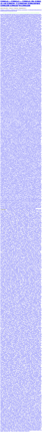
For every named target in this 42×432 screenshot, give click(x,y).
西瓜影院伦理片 (23, 63)
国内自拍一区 (30, 136)
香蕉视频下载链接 (22, 22)
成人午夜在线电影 (27, 229)
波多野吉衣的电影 (23, 241)
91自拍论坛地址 (20, 25)
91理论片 (6, 357)
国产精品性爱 (37, 393)
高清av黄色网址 (26, 137)
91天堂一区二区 (4, 129)
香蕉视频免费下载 (38, 245)
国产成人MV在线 (36, 171)
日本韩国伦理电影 (35, 16)
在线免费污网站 (3, 305)
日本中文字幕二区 (3, 45)
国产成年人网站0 (31, 285)
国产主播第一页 (11, 74)
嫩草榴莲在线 (33, 218)
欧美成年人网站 (27, 15)
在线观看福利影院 (30, 176)
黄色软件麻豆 (19, 88)
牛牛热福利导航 (10, 373)
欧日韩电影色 (13, 98)
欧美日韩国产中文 (28, 353)
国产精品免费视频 (5, 186)
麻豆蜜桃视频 (31, 378)
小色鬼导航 (2, 327)
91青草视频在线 (10, 401)
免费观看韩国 (19, 135)
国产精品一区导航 (14, 42)
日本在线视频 (35, 312)
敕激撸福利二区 (10, 75)
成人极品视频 (9, 218)
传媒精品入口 (23, 27)
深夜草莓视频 (8, 374)
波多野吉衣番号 (14, 96)
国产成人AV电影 (11, 338)
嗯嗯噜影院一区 (5, 336)
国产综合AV (32, 243)
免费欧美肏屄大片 (28, 295)
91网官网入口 (21, 365)
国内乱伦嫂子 (13, 40)
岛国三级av (36, 297)
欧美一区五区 (29, 239)
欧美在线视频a (27, 173)
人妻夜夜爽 (8, 353)
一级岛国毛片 (17, 87)
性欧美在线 (16, 283)
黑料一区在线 (27, 53)
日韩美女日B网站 (38, 137)
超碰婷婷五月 (2, 58)
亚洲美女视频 (31, 24)
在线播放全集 (34, 151)
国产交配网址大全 (8, 131)
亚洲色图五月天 (7, 58)
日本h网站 (22, 210)
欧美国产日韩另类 (20, 364)
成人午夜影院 (23, 360)
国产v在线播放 (6, 151)
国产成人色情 (7, 331)
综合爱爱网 (26, 220)
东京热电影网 (9, 161)
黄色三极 (13, 380)
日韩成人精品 (37, 95)
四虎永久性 (7, 383)
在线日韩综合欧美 (25, 183)
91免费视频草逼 (36, 82)
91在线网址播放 (25, 223)
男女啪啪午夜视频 (28, 394)
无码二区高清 (4, 301)
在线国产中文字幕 (30, 315)
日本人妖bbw (32, 296)
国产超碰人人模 (12, 29)
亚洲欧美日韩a (16, 311)
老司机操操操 (8, 27)
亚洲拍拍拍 (21, 385)
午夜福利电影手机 (28, 368)
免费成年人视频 (4, 316)
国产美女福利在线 (19, 65)
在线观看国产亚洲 (27, 224)
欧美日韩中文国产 (9, 386)
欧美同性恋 (23, 357)
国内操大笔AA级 (17, 30)
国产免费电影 (10, 17)
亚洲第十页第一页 (30, 18)
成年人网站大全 (16, 324)
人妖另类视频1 (8, 403)
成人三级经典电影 (32, 149)
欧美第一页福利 (15, 159)
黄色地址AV (5, 225)
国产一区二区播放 (34, 177)
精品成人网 (18, 374)
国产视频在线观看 (14, 132)
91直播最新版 (14, 376)
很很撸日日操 (24, 80)
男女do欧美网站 (9, 382)
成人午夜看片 (26, 97)
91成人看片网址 (22, 395)
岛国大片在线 (30, 235)
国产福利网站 (14, 188)
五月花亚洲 (17, 300)
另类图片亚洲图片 (25, 291)
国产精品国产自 (18, 171)
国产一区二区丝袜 (9, 64)
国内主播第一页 (31, 166)
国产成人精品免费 (9, 329)
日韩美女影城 (9, 152)
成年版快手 (20, 232)
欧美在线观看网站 (3, 40)
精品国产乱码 (16, 385)
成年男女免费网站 (17, 158)
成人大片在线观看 (16, 185)
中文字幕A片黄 (24, 242)
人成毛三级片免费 (11, 22)
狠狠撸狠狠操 (39, 168)
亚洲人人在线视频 (9, 148)
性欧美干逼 (24, 362)
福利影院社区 (10, 225)
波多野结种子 (15, 97)
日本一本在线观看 (6, 71)
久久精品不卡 (9, 46)
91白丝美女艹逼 (38, 129)
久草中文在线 (28, 87)
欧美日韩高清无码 (33, 19)
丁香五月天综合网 (14, 405)
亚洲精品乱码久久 (17, 360)
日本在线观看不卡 (3, 88)
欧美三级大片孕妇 (11, 351)
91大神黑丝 (30, 307)
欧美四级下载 (10, 185)
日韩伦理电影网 (19, 320)
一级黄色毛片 (10, 186)
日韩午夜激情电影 (14, 181)
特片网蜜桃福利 (4, 46)
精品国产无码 (24, 252)
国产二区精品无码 (11, 137)
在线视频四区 (26, 37)
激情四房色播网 (4, 47)
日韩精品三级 (14, 291)
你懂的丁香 (20, 250)
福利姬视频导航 (26, 25)
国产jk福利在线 (31, 86)
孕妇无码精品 (6, 141)
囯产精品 (21, 332)
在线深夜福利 (22, 163)
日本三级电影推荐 (17, 394)
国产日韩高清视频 (24, 73)
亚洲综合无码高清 (27, 143)
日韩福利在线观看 (14, 364)
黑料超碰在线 (29, 88)
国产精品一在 (25, 161)
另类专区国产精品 (14, 182)
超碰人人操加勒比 (36, 38)
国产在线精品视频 (20, 131)
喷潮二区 (34, 385)
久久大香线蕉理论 (36, 42)
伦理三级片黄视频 (14, 62)
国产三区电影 (12, 248)
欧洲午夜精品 (28, 249)
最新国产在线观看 (38, 386)
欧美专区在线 (21, 43)
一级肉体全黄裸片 (25, 383)
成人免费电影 (34, 400)
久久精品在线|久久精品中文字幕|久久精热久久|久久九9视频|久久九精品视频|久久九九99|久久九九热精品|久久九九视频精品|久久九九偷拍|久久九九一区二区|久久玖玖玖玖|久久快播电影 (21, 196)
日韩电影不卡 (31, 395)
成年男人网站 (17, 366)
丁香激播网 (30, 329)
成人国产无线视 (13, 156)
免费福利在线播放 (23, 30)
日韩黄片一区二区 (11, 142)
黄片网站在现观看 (36, 340)
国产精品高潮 (18, 315)
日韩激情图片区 (15, 155)
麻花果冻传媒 (16, 15)
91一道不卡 (8, 371)
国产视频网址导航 (19, 215)
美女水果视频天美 (29, 327)
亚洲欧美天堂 (21, 341)
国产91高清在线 (3, 324)
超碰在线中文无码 (13, 309)
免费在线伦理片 (38, 382)
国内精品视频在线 (17, 289)
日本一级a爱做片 (6, 300)
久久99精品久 (7, 366)
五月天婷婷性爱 (18, 35)
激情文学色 (10, 251)
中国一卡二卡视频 (21, 231)
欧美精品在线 (3, 79)
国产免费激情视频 (12, 325)
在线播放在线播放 (12, 303)
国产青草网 (27, 397)
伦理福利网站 (11, 66)
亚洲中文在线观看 (6, 229)
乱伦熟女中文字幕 (32, 44)
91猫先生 (32, 289)
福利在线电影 (36, 28)
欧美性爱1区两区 (36, 130)
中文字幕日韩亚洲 (8, 341)
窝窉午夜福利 (3, 93)
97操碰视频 (26, 323)
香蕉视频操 (4, 247)
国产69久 (20, 340)
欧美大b (3, 332)
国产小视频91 (26, 319)
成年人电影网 (28, 29)
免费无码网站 (5, 323)
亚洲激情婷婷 (13, 315)
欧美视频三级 (30, 288)
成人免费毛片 (22, 142)
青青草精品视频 (10, 61)
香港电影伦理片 (37, 20)
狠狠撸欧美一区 (27, 217)
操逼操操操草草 (4, 168)
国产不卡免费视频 (14, 180)
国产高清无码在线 (28, 83)
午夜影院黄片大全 (5, 298)
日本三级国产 (26, 287)
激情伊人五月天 (34, 45)
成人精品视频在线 (11, 128)
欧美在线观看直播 (10, 138)
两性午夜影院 (6, 348)
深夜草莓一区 (33, 222)
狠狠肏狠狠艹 (18, 282)
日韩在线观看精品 (14, 342)
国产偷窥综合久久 (38, 34)
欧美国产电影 (6, 404)
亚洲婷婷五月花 (7, 364)
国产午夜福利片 (31, 150)
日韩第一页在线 (31, 61)
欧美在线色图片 (15, 232)
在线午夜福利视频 (26, 44)
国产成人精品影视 (21, 240)
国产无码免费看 (7, 184)
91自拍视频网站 (11, 59)
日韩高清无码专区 (20, 344)
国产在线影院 (9, 38)
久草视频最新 (27, 284)
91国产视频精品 (3, 23)
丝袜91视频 (32, 321)
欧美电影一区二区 (23, 391)
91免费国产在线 (15, 166)
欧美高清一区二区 (15, 164)
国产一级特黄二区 (24, 214)
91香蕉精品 (13, 374)
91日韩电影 (29, 403)
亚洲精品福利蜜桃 (3, 97)
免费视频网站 (8, 342)
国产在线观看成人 (27, 164)
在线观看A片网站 (12, 388)
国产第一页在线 (28, 78)
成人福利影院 (23, 184)
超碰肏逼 (14, 296)
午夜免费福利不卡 (23, 299)
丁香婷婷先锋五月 (29, 21)
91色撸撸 (11, 358)
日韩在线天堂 (38, 53)
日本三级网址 (23, 40)
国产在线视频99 (37, 79)
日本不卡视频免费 (27, 341)
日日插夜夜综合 (9, 346)
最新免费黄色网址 (5, 173)
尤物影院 (4, 232)
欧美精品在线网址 (21, 20)
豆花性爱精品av (19, 346)
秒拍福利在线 (35, 134)
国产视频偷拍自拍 (20, 237)
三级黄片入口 (13, 32)
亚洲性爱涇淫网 (17, 213)
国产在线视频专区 (31, 140)
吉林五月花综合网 (10, 326)
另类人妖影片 (12, 172)
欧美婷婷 (7, 308)
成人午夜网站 (7, 52)
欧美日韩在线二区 (38, 223)
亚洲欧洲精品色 (27, 94)
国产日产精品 (12, 57)
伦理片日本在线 (21, 79)
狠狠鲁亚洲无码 (12, 52)
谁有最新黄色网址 (26, 296)
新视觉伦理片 (24, 45)
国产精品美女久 (26, 51)
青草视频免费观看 (25, 314)
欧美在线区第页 (5, 145)
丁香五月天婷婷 (33, 46)
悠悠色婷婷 (31, 290)
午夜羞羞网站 (9, 322)
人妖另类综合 (13, 287)
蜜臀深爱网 (23, 249)
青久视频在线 (24, 29)
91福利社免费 (26, 306)
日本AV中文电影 (17, 299)
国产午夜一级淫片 (6, 230)
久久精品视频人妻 (15, 161)
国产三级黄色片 (11, 83)
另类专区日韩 (30, 340)
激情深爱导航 (24, 23)
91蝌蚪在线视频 (20, 62)
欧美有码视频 (22, 98)
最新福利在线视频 (7, 18)
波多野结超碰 (30, 32)
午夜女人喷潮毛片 (38, 323)
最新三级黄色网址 (11, 210)
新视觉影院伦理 (28, 27)
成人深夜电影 (38, 365)
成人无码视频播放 (36, 232)
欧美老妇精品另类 (35, 360)
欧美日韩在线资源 (30, 153)
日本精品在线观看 (12, 355)
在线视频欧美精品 (27, 344)
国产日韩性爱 (31, 56)
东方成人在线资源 (21, 335)
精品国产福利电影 (34, 50)
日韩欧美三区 (39, 333)
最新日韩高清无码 (6, 74)
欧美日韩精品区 (20, 161)
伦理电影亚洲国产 (12, 356)
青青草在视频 (37, 225)
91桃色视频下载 (16, 53)
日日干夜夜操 (20, 226)
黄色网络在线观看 (4, 146)
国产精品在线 (13, 211)
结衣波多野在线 (7, 21)
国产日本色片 (17, 328)
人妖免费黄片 (28, 388)
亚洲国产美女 (10, 141)
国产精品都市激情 (23, 58)
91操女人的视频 (18, 372)
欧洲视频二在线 (32, 90)
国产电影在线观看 (28, 22)
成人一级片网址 (28, 40)
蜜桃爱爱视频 (3, 310)
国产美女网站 (35, 228)
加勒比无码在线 (15, 25)
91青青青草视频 (16, 146)
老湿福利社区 (36, 315)
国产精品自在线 (28, 172)
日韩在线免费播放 (30, 73)
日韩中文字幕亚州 (15, 93)
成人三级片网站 (38, 347)
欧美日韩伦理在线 (7, 98)
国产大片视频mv (5, 59)
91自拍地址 (34, 286)
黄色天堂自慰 (9, 181)
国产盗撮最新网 (24, 325)
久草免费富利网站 (36, 355)
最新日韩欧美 (11, 349)
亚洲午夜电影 (32, 351)
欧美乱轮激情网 (30, 49)
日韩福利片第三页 (6, 33)
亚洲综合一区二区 (36, 153)
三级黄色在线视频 (6, 361)
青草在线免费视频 (8, 317)
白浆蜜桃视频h (2, 20)
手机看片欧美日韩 (11, 26)
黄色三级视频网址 (7, 39)
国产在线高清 (22, 187)
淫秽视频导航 (35, 376)
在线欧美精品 (26, 36)
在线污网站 (9, 397)
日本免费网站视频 (26, 131)
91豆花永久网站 (25, 297)
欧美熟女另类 (25, 211)
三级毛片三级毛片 (10, 241)
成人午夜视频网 (25, 148)
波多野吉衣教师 (18, 32)
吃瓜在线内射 (14, 140)
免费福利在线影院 (33, 26)
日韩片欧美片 (6, 212)
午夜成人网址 (21, 51)
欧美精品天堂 (32, 143)
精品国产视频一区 (11, 357)
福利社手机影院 (31, 220)
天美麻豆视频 (5, 340)
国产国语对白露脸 (10, 296)
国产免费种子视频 (24, 92)
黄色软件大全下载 (8, 91)
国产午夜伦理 (28, 50)
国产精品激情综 (13, 170)
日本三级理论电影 (24, 170)
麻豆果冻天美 (12, 366)
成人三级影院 (38, 180)
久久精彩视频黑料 (31, 161)
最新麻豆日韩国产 (28, 318)
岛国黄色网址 (21, 26)
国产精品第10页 (36, 36)
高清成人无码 (10, 323)
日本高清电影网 (18, 243)
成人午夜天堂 (38, 363)
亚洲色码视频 (38, 63)
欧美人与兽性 (28, 184)
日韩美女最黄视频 (15, 387)
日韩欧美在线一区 (20, 147)
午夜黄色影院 (5, 250)
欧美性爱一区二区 (19, 188)
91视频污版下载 (33, 33)
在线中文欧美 (21, 137)
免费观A (26, 307)
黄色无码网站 (33, 365)
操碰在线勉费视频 (32, 41)
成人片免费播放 (3, 244)
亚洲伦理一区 (5, 337)
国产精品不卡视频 (3, 14)
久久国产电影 (5, 133)
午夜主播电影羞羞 (32, 51)
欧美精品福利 (6, 167)
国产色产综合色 (22, 33)
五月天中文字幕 (37, 226)
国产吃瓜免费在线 (25, 150)
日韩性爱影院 (7, 213)
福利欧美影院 (12, 130)
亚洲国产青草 (15, 209)
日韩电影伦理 (37, 41)
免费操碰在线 (14, 46)
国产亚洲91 (34, 309)
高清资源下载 (6, 185)
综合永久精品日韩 (16, 141)
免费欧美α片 (10, 140)
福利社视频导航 (26, 221)
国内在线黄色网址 (19, 303)
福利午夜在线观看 (7, 285)
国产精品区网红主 (4, 22)
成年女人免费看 (24, 52)
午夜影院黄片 (31, 317)
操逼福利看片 (29, 52)
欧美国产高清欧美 (26, 283)
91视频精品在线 (29, 92)
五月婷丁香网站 (36, 165)
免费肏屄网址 (16, 43)
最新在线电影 (17, 33)
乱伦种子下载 (24, 348)
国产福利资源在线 (7, 16)
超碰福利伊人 (35, 25)
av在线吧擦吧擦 (7, 54)
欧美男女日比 (36, 150)
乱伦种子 (10, 304)
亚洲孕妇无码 (32, 31)
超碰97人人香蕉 (19, 42)
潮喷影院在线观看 (20, 55)
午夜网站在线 (31, 25)
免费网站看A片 (32, 79)
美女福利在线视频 (22, 15)
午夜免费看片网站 (26, 399)
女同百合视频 (21, 212)
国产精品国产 (2, 358)
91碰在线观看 (24, 320)
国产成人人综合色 (21, 143)
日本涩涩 (25, 311)
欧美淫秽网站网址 (22, 133)
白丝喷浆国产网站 (28, 151)
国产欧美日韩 (30, 169)
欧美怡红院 (15, 323)
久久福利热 (12, 213)
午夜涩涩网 (16, 295)
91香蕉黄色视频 (33, 17)
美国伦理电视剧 (7, 221)
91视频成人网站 (7, 82)
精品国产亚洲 (37, 184)
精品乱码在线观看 (23, 50)
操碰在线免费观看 (35, 375)
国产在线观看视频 (13, 292)
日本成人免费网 (18, 380)
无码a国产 (26, 386)
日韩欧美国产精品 (9, 378)
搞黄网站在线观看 (33, 180)
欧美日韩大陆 (17, 31)
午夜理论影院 (21, 225)
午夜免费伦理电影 (21, 59)
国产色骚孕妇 (17, 288)
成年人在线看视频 (11, 314)
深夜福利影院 (11, 179)
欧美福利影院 (7, 236)
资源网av (6, 246)
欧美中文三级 (25, 188)
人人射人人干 (16, 370)
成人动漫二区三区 (16, 75)
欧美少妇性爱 (36, 178)
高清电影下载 (25, 84)
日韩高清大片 (13, 39)
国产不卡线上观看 (24, 128)
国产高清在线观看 (4, 75)
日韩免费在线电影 (29, 35)
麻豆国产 (4, 318)
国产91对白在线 (34, 66)
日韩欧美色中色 (6, 157)
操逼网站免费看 (6, 365)
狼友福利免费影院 (32, 34)
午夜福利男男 (34, 23)
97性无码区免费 (4, 393)
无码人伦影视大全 (37, 214)
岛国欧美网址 (38, 40)
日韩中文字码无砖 (16, 76)
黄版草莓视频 (29, 241)
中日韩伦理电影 (3, 169)
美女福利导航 (15, 359)
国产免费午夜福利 (21, 317)
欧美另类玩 (30, 380)
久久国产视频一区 (30, 165)
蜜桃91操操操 (23, 282)
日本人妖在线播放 (28, 302)
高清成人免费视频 (7, 65)
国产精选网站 (26, 149)
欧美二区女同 (20, 166)
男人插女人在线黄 (6, 190)
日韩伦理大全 (8, 182)
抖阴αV (18, 391)
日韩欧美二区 (11, 157)
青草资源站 (4, 291)
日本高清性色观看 (4, 51)
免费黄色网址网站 (27, 354)
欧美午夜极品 (17, 95)
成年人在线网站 (11, 70)
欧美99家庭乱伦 (19, 72)
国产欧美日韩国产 (5, 355)
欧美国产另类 (25, 342)
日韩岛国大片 (35, 380)
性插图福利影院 (19, 223)
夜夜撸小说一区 (9, 28)
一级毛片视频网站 (19, 175)
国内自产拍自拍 (17, 352)
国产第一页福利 (38, 304)
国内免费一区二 (37, 163)
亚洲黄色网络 (34, 313)
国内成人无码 (5, 81)
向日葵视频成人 (13, 320)
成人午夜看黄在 (11, 177)
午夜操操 (23, 400)
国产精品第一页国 (8, 150)
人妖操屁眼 (31, 236)
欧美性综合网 (19, 174)
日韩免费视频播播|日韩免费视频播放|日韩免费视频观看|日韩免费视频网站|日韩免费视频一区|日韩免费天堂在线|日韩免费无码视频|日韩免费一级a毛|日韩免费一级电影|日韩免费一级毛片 (20, 200)
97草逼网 (22, 287)
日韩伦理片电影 (27, 133)
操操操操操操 (23, 144)
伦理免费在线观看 (8, 344)
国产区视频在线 (14, 131)
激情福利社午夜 (26, 26)
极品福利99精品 (27, 95)
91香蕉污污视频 (26, 178)
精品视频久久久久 (14, 297)
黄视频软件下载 (32, 381)
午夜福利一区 (22, 94)
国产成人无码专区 (31, 401)
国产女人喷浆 (26, 390)
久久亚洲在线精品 (30, 82)
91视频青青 (10, 321)
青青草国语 (9, 223)
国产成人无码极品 (35, 252)
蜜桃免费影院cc (22, 57)
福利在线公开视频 (15, 24)
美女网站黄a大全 (9, 147)
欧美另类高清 (27, 289)
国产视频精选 (18, 356)
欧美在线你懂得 (27, 404)
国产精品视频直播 (5, 307)
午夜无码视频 (17, 398)
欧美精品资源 (23, 160)
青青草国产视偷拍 (7, 87)
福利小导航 (22, 366)
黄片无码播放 (38, 366)
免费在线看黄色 (4, 67)
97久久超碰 (7, 362)
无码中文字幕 (38, 221)
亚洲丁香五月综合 (32, 334)
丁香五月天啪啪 (38, 19)
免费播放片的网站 (24, 246)
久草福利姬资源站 (30, 308)
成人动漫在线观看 (12, 308)
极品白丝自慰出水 (16, 61)
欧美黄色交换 (16, 316)
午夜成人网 (23, 293)
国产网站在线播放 (22, 67)
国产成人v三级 (21, 95)
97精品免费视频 (21, 56)
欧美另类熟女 (23, 35)
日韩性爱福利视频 (27, 167)
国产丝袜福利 (18, 242)
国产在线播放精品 (27, 146)
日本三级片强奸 (23, 396)
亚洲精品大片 (29, 242)
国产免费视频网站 (14, 55)
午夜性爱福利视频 (13, 85)
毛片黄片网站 (20, 152)
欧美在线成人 (28, 282)
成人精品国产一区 (7, 334)
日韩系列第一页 (34, 67)
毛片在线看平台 (15, 36)
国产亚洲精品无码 (5, 30)
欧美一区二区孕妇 (33, 142)
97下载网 (24, 218)
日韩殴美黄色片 (32, 377)
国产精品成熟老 (36, 132)
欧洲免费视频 (10, 37)
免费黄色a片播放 (15, 231)
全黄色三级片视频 (26, 377)
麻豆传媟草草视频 (13, 165)
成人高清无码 (28, 66)
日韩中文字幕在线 (37, 294)
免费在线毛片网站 (35, 52)
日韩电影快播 (13, 403)
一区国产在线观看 (20, 392)
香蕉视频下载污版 (16, 318)
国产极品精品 (5, 158)
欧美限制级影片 (14, 237)
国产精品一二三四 (35, 30)
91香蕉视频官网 (23, 361)
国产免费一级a (16, 368)
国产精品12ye (6, 313)
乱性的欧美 (33, 357)
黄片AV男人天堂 (21, 359)
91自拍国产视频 (26, 334)
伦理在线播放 (4, 368)
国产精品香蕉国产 (35, 162)
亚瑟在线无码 (21, 179)
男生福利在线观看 (5, 26)
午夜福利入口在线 (38, 334)
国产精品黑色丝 (5, 177)
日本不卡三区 (34, 318)
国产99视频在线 (37, 59)
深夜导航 (27, 395)
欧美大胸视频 (34, 152)
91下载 (6, 347)
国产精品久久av (32, 163)
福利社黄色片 (6, 154)
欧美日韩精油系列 (34, 392)
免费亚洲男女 (24, 312)
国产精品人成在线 (34, 229)
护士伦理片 (18, 217)
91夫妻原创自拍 (7, 55)
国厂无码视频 (9, 390)
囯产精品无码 (17, 39)
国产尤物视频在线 (37, 237)
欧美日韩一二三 (3, 24)
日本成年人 (6, 214)
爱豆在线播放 (33, 402)
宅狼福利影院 (37, 90)
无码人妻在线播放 (18, 134)
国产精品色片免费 (33, 251)
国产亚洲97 (18, 386)
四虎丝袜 (33, 349)
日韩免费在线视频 (7, 29)
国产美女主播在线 (36, 64)
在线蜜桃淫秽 (18, 292)
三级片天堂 (18, 305)
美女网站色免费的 (8, 242)
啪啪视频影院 (30, 215)
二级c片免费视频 (13, 144)
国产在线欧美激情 (9, 24)
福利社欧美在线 (22, 177)
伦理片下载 (34, 246)
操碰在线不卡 (30, 139)
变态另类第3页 (26, 56)
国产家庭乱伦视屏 (18, 312)
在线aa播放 (3, 224)
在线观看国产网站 (17, 151)
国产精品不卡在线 (28, 402)
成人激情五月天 (5, 89)
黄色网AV (31, 298)
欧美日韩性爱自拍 (25, 309)
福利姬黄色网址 (39, 286)
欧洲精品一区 (2, 187)
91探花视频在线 (16, 167)
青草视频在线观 (14, 234)
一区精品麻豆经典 (9, 399)
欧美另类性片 (37, 48)
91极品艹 (21, 374)
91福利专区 (25, 247)
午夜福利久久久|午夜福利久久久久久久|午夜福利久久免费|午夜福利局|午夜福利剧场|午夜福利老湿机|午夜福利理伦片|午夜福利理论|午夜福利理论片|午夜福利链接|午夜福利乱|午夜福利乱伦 (20, 205)
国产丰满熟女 (2, 143)
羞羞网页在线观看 (22, 168)
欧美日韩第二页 (6, 56)
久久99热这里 (11, 300)
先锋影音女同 (25, 182)
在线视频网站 (21, 17)
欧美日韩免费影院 (20, 343)
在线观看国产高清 (30, 371)
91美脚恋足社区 (15, 367)
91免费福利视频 (25, 54)
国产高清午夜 (19, 183)
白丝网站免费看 (26, 75)
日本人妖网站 (9, 47)
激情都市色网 (10, 19)
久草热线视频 (12, 328)
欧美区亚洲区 (18, 400)
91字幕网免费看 (11, 43)
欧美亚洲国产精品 (21, 145)
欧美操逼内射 (15, 358)
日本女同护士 (33, 40)
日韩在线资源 (30, 219)
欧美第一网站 (16, 51)
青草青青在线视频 (34, 70)
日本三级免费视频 (3, 241)
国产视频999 (29, 222)
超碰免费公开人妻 (37, 166)
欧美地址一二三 (9, 168)
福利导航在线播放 (9, 359)
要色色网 (7, 310)
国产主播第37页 (34, 172)
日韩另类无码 (7, 165)
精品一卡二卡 (22, 173)
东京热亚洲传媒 (12, 362)
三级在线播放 (38, 305)
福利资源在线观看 (36, 299)
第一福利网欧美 (17, 68)
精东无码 (25, 227)
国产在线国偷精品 (19, 49)
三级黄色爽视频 (12, 395)
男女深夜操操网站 (19, 136)
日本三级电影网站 (28, 400)
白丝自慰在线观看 (32, 306)
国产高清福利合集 (13, 252)
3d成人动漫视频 (5, 86)
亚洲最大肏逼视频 (22, 382)
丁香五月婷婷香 (38, 158)
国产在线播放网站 (26, 86)
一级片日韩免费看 (35, 293)
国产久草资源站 (16, 81)
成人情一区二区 (28, 324)
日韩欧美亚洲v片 (23, 213)
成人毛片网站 (12, 284)
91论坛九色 (2, 366)
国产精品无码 (20, 93)
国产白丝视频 (13, 69)
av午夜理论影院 (31, 297)
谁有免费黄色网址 (28, 60)
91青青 (21, 244)
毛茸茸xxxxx (34, 391)
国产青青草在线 (7, 332)
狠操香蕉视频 (14, 389)
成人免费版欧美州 (32, 287)
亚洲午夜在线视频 (20, 178)
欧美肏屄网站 (32, 81)
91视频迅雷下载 (18, 71)
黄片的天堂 (11, 381)
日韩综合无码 (23, 21)
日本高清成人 (12, 184)
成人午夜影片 (2, 383)
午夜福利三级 (14, 344)
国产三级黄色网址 (7, 162)
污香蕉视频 (2, 282)
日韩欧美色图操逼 (9, 25)
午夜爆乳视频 (10, 86)
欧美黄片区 (27, 337)
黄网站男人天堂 (32, 304)
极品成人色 (25, 346)
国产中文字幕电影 (29, 91)
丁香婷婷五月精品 (21, 295)
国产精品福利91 (18, 246)
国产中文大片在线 (37, 24)
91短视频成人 (21, 316)
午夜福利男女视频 (5, 345)
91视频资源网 (25, 401)
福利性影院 (28, 251)
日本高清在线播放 (7, 175)
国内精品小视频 (20, 228)
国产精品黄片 (14, 47)
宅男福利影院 (6, 53)
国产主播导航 (20, 45)
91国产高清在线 (10, 391)
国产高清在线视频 (5, 95)
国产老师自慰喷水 (7, 172)
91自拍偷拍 (34, 307)
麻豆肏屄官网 (12, 82)
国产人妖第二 (28, 213)
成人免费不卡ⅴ (13, 235)
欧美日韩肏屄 (3, 170)
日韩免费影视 (23, 345)
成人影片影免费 (5, 321)
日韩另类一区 (31, 319)
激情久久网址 (7, 78)
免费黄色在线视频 (22, 367)
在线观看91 (6, 354)
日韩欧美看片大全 (18, 362)
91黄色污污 (30, 385)
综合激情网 (26, 228)
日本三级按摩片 (38, 390)
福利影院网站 (9, 335)
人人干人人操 (30, 227)
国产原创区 (26, 317)
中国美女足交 (22, 60)
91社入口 (9, 211)
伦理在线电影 (29, 74)
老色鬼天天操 (12, 78)
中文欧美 (13, 327)
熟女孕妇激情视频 (11, 293)
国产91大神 (6, 299)
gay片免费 (37, 282)
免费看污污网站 (30, 355)
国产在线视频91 (36, 72)
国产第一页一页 (28, 177)
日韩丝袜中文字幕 (16, 129)
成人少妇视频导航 (3, 38)
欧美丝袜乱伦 (14, 178)
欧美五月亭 (37, 296)
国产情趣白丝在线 (22, 28)
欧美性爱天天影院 (34, 394)
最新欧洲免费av (24, 165)
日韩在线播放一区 (20, 54)
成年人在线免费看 (11, 89)
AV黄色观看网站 (18, 144)
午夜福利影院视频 (9, 20)
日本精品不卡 (32, 87)
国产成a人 (34, 227)
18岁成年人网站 (31, 372)
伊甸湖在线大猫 (19, 80)
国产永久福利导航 (16, 225)
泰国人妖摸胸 (17, 137)
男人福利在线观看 (30, 299)
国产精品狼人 (8, 156)
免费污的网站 (31, 248)
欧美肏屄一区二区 (12, 384)
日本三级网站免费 (15, 341)
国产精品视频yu (33, 387)
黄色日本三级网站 (8, 224)
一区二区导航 (14, 343)
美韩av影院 (6, 338)
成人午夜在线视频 (27, 359)
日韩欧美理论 (19, 222)
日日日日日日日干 (25, 303)
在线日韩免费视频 (29, 361)
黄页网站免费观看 (7, 42)
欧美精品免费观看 (9, 367)
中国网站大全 (14, 139)
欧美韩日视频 (33, 22)
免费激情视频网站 (11, 394)
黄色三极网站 (31, 42)
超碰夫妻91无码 (24, 18)
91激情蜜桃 (12, 229)
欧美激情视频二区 (29, 310)
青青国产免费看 (5, 314)
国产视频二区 (30, 181)
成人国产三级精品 (25, 42)
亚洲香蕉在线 (35, 175)
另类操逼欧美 (26, 24)
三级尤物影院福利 (38, 147)
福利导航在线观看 (4, 155)
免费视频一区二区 (14, 143)
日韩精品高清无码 (28, 168)
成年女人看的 (30, 183)
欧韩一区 (16, 313)
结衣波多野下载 (14, 392)
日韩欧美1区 (2, 246)
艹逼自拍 (23, 284)
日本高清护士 (25, 159)
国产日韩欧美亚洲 (29, 160)
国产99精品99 (38, 399)
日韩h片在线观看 (26, 43)
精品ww (17, 384)
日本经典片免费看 (27, 31)
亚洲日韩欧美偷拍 (19, 399)
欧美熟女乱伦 (16, 67)
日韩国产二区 (21, 141)
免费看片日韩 (14, 174)
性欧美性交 (31, 343)
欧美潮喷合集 (17, 98)
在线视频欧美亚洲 (24, 171)
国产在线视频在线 (34, 144)
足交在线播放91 (18, 27)
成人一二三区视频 (14, 221)
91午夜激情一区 (12, 16)
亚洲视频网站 (27, 138)
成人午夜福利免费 (11, 146)
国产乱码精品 (8, 132)
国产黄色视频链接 (23, 373)
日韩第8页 (9, 392)
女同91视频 (8, 252)
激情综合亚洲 (18, 310)
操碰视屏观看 (3, 180)
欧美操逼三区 (30, 228)
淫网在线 (22, 394)
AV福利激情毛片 (26, 226)
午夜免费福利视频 (5, 388)
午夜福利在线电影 (18, 18)
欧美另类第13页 (36, 215)
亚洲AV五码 (25, 403)
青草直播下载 (13, 34)
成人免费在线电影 (19, 403)
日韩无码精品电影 (21, 378)
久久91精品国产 (33, 186)
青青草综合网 (35, 139)
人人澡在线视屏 (18, 355)
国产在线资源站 (17, 142)
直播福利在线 (24, 135)
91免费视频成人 (34, 187)
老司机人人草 (13, 285)
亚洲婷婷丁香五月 (15, 290)
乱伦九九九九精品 (35, 338)
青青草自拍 (12, 379)
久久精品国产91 (21, 313)
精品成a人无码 (7, 320)
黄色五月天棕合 (15, 321)
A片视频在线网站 (11, 68)
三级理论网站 (18, 46)
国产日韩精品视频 (23, 308)
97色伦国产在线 (23, 189)
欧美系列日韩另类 (3, 397)
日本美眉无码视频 (3, 152)
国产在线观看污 (11, 63)
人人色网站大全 (25, 234)
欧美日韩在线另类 (27, 240)
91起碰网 (7, 305)
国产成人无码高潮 (19, 14)
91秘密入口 (24, 286)
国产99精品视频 (37, 161)
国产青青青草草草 (3, 387)
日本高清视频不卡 (33, 146)
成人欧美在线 (3, 231)
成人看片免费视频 (7, 136)
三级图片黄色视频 (18, 214)
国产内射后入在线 (32, 363)
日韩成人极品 (28, 144)
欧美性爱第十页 (36, 56)
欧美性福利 (16, 339)
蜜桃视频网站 (24, 250)
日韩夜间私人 (13, 87)
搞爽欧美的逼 (27, 19)
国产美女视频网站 (38, 357)
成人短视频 (37, 291)
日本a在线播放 (5, 381)
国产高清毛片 (33, 250)
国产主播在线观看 (22, 337)
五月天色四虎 (31, 36)
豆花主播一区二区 (25, 96)
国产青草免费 (10, 153)
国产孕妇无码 (27, 28)
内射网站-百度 (4, 373)
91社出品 (24, 238)
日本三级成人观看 (32, 223)
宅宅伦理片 (32, 245)
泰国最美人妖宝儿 (36, 310)
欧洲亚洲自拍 (22, 89)
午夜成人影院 (5, 140)
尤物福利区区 (5, 135)
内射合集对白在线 (11, 67)
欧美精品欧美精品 (20, 169)
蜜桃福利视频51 (30, 93)
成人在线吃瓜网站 (18, 63)
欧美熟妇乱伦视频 (31, 342)
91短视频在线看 (4, 61)
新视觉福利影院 (25, 340)
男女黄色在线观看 (29, 360)
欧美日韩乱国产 (35, 148)
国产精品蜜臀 (34, 242)
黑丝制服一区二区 (28, 187)
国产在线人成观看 (32, 323)
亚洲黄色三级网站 (25, 233)
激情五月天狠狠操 (22, 78)
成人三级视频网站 (3, 76)
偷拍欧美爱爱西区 (23, 379)
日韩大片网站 (33, 358)
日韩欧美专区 (6, 303)
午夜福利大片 (31, 72)
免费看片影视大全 (35, 189)
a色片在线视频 (32, 138)
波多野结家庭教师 (16, 19)
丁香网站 (38, 213)
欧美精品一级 (11, 365)
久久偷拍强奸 (9, 48)
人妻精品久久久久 (13, 65)
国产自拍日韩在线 (12, 330)
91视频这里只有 (12, 49)
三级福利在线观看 (4, 153)
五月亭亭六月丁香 (20, 294)
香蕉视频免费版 (3, 156)
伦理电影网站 (37, 316)
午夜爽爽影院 (13, 58)
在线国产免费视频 (14, 44)
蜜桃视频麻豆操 (26, 79)
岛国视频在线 (21, 301)
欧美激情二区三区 (36, 183)
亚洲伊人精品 (19, 153)
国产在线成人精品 (10, 76)
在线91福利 (6, 370)
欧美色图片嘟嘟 (30, 156)
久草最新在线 (22, 353)
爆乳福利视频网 (25, 285)
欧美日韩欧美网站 (34, 157)
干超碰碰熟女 (14, 88)
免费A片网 (10, 307)
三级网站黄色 (13, 286)
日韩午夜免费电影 (15, 404)
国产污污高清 (21, 167)
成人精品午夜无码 (11, 398)
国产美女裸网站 (14, 150)
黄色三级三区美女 (32, 37)
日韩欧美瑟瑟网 (11, 299)
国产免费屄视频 (38, 186)
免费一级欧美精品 (19, 34)
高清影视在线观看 (32, 399)
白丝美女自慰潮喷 (18, 74)
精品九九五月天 (11, 53)
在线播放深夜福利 (4, 178)
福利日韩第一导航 (18, 160)
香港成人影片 (31, 38)
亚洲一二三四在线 (6, 149)
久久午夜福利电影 (29, 57)
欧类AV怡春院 (38, 379)
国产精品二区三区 (32, 76)
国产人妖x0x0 (22, 326)
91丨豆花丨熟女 (28, 367)
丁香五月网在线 (8, 80)
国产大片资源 (8, 134)
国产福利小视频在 (14, 317)
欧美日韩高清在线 (32, 54)
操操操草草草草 (3, 64)
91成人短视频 (3, 329)
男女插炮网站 (16, 59)
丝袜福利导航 (28, 186)
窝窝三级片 (4, 296)
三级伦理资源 (16, 56)
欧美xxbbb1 (25, 322)
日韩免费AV (27, 248)
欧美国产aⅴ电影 (5, 50)
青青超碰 (31, 284)
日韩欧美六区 (7, 309)
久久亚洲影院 (11, 167)
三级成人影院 (20, 148)
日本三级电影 (31, 62)
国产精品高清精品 (34, 295)
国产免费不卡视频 (33, 145)
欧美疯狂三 (29, 250)
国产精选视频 (34, 57)
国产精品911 (11, 283)
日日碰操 (37, 391)
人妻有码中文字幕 (33, 53)
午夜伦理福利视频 (15, 382)
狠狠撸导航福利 (27, 326)
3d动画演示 (21, 322)
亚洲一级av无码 (14, 223)
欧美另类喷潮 (39, 230)
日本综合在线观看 (30, 373)
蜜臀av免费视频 (27, 20)
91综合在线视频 (8, 231)
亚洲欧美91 (39, 227)
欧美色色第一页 (37, 342)
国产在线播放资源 (32, 96)
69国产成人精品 (17, 210)
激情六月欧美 (26, 48)
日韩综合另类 (9, 40)
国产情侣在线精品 (6, 15)
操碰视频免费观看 (13, 369)
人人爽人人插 (23, 46)
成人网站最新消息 (35, 239)
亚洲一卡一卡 (7, 311)
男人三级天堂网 (17, 379)
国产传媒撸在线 (11, 33)
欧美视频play (31, 376)
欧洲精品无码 (13, 134)
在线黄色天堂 (16, 365)
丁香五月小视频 (9, 247)
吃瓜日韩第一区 (38, 358)
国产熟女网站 (25, 339)
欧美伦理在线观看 (23, 157)
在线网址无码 (33, 366)
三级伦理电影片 (18, 230)
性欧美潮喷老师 (36, 314)
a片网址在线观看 (11, 288)
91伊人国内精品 (12, 230)
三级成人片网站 (35, 329)
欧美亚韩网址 (34, 63)
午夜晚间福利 (35, 179)
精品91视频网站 (14, 224)
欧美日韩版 (10, 301)
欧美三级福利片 (17, 57)
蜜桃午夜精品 (12, 375)
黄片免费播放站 (27, 393)
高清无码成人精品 (22, 290)
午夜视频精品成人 (14, 169)
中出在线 (9, 333)
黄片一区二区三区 (33, 221)
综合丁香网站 (38, 17)
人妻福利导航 (12, 73)
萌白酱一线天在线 (20, 139)
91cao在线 (2, 348)
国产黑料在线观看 (36, 343)
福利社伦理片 (8, 170)
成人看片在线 (12, 189)
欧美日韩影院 (25, 329)
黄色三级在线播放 (18, 29)
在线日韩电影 (12, 162)
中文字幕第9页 (38, 142)
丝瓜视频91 (22, 288)
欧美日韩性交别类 (14, 38)
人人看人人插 (6, 179)
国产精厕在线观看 (6, 94)
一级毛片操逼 (7, 187)
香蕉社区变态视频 (12, 71)
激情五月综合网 (24, 230)
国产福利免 (30, 309)
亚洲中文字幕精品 (26, 62)
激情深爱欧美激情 (34, 98)
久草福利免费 (21, 370)
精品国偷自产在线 (24, 130)
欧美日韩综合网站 (31, 386)
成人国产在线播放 (8, 215)
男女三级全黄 (21, 321)
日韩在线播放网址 (33, 333)
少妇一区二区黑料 (25, 41)
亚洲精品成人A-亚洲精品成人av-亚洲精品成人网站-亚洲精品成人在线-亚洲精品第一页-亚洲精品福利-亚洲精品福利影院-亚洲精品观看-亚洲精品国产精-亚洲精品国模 (20, 3)
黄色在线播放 (19, 405)
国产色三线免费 (11, 30)
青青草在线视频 (5, 219)
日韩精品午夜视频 (36, 301)
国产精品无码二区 (28, 98)
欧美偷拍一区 (25, 215)
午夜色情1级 (18, 239)
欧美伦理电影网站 (25, 49)
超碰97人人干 (29, 338)
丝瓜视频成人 (34, 181)
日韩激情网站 (2, 32)
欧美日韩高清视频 (18, 23)
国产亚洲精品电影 (15, 79)
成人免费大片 (15, 86)
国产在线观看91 (37, 285)
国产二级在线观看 (21, 397)
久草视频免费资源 (18, 128)
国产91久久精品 (38, 75)
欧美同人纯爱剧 (6, 372)
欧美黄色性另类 (8, 44)
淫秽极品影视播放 (3, 138)
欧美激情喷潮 (38, 133)
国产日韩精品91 (37, 143)
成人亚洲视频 (33, 78)
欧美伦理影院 (38, 33)
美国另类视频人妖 (24, 74)
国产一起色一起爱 (30, 84)
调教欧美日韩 (7, 130)
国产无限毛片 (39, 23)
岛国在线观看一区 (12, 176)
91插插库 (3, 376)
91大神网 (14, 399)
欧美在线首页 (20, 234)
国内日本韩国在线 (21, 333)
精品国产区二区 (33, 305)
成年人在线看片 (38, 138)
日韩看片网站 (21, 384)
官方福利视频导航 (16, 138)
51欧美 (18, 353)
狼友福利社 (15, 227)
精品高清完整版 (9, 159)
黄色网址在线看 (18, 165)
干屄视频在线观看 (11, 360)
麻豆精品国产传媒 (19, 334)
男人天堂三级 (31, 237)
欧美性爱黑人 (27, 68)
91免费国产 (2, 347)
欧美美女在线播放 (36, 238)
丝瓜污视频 (13, 236)
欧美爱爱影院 (21, 61)
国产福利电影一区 (27, 17)
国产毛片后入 (36, 395)
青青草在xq (37, 389)
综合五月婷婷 (36, 62)
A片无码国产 (18, 287)
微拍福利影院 (35, 80)
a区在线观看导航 (27, 358)
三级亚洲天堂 (37, 383)
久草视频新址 (9, 188)
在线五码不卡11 (30, 211)
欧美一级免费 (20, 236)
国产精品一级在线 (27, 141)
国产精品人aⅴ (7, 319)
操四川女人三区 (29, 85)
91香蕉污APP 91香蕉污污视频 (29, 294)
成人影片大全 (17, 78)
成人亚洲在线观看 (15, 133)
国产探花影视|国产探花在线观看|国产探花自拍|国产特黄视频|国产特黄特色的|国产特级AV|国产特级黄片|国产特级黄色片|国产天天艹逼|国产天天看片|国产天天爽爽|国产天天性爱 (20, 193)
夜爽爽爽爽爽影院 (14, 183)
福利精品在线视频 (19, 69)
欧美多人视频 (15, 337)
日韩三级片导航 (21, 220)
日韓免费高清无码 (31, 55)
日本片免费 (16, 228)
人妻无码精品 (13, 27)
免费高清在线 (20, 218)
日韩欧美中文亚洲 (9, 220)
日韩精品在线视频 (30, 171)
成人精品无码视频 (14, 152)
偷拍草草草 (11, 227)
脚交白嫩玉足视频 (37, 61)
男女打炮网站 (10, 174)
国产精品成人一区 (18, 184)
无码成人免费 (10, 178)
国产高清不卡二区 (30, 188)
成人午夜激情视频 (14, 238)
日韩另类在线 (36, 140)
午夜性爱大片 (22, 398)
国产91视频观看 (21, 37)
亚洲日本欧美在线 (19, 211)
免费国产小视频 (22, 185)
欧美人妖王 (36, 233)
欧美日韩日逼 (12, 282)
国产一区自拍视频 (32, 347)
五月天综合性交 (21, 358)
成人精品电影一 (36, 234)
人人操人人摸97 (15, 306)
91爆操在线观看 (6, 70)
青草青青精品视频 (14, 240)
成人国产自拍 (35, 176)
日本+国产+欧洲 (9, 380)
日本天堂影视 (2, 130)
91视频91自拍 (22, 318)
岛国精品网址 (9, 245)
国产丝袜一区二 (32, 212)
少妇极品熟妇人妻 (25, 219)
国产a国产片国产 (34, 154)
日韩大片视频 (17, 350)
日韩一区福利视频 (37, 398)
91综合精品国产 (26, 64)
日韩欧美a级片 (11, 313)
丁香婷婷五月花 (24, 47)
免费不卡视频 (22, 83)
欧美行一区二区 (20, 159)
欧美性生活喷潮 (12, 305)
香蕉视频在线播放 (24, 235)
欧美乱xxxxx (27, 382)
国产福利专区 (31, 14)
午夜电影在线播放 (33, 68)
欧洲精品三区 (28, 157)
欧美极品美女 (10, 84)
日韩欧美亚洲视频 (23, 66)
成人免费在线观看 (35, 69)
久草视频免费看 (4, 360)
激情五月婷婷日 (32, 147)
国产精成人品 (19, 371)
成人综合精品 (18, 170)
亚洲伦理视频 (22, 248)
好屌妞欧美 (12, 311)
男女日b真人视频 (8, 69)
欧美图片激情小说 (18, 172)
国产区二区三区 (15, 45)
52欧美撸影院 (27, 351)
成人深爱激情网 (10, 306)
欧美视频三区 (11, 90)
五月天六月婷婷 (9, 88)
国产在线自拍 (37, 51)
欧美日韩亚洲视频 (17, 50)
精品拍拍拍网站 (29, 23)
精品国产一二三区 (21, 227)
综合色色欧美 (5, 166)
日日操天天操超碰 (6, 284)
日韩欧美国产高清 (5, 288)
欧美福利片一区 (26, 145)
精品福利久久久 (36, 73)
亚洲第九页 (39, 328)
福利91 (30, 313)
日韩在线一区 (13, 23)
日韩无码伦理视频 (25, 65)
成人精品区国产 (26, 90)
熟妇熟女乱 (26, 301)
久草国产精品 (30, 179)
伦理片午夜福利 (31, 225)
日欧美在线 (27, 243)
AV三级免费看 (5, 234)
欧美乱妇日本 (14, 153)
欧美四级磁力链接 (25, 363)
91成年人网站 (28, 345)
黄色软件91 (39, 346)
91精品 (14, 386)
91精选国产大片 (7, 297)
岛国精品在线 (37, 77)
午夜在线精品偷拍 (5, 396)
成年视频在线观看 (32, 291)
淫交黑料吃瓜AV (11, 173)
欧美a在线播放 (28, 63)
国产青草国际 (35, 18)
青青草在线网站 (35, 303)
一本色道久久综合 (27, 321)
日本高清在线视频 (3, 159)
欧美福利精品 (34, 368)
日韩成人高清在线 (30, 356)
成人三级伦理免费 (15, 48)
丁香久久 (23, 292)
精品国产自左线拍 (14, 54)
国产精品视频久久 (14, 397)
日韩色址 (4, 346)
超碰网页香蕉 (31, 65)
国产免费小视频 (32, 316)
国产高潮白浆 (4, 188)
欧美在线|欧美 (34, 213)
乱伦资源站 (37, 319)
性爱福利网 (27, 304)
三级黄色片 (17, 351)
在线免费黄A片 (12, 243)
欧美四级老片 (36, 236)
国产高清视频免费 (37, 348)
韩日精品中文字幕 (25, 72)
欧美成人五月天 (7, 189)
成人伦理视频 (10, 133)
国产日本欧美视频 (36, 332)
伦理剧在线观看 (7, 282)
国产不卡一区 (32, 77)
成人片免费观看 (27, 331)
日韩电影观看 (31, 405)
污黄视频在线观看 (7, 72)
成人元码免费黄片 (22, 186)
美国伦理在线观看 (6, 243)
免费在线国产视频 (7, 31)
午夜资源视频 (20, 209)
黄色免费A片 (16, 212)
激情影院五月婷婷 (11, 316)
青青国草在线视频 (36, 71)
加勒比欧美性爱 (34, 29)
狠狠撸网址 (5, 352)
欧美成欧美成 (15, 145)
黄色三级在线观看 (35, 85)
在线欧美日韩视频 (35, 324)
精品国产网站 (39, 57)
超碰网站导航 (4, 48)
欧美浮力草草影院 (4, 335)
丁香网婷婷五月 (30, 214)
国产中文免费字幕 (36, 174)
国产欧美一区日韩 (17, 173)
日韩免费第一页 (27, 231)
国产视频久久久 (29, 396)
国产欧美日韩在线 (8, 96)
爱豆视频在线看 (16, 393)
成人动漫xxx (17, 395)
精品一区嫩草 (21, 149)
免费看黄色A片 (15, 77)
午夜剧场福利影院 (36, 330)
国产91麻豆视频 (33, 345)
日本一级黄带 (7, 233)
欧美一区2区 (7, 358)
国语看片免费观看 (25, 174)
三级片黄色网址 (7, 73)
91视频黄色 (26, 225)
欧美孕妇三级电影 (4, 77)
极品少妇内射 (7, 57)
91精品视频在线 (19, 150)
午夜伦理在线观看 (9, 79)
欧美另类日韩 (29, 45)
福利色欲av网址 (13, 334)
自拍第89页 (24, 222)
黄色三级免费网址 (21, 307)
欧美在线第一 (39, 68)
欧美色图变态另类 (38, 321)
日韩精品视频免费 (6, 90)
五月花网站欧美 (15, 148)
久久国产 (10, 226)
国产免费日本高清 (30, 350)
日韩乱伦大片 (25, 389)
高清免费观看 (10, 166)
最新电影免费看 (36, 188)
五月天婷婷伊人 (37, 164)
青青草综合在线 (22, 70)
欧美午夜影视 (38, 385)
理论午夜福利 (7, 222)
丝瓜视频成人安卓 (17, 338)
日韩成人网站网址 (35, 374)
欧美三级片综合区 (31, 389)
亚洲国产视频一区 (3, 401)
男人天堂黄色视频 (3, 139)
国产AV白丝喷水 (38, 244)
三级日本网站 (24, 69)
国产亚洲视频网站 (5, 142)
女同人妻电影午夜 (16, 186)
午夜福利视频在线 (18, 314)
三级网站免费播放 (33, 231)
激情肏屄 (22, 229)
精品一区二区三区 (11, 352)
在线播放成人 (24, 175)
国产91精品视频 (19, 84)
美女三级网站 (17, 162)
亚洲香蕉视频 (11, 163)
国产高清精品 (11, 94)
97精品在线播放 (22, 305)
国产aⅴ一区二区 (22, 39)
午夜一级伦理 (7, 292)
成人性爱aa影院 (17, 82)
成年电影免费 (9, 14)
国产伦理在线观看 (3, 322)
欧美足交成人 (19, 233)
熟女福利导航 (10, 219)
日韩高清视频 (35, 169)
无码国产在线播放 (28, 67)
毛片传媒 (10, 404)
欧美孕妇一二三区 (37, 211)
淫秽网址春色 (31, 234)
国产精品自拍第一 (18, 284)
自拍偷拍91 (36, 298)
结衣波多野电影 (17, 326)
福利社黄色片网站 (36, 32)
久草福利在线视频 (3, 181)
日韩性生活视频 (36, 369)
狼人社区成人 (32, 95)
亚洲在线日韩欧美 (25, 156)
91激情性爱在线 (37, 401)
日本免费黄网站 (30, 47)
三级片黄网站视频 (17, 157)
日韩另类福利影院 (17, 349)
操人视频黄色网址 (10, 228)
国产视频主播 (7, 248)
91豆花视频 (23, 298)
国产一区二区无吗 (5, 350)
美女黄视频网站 (6, 66)
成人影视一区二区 (20, 64)
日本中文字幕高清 (22, 129)
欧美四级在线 (2, 35)
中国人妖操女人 (15, 302)
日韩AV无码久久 (25, 136)
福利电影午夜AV (36, 159)
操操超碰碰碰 (21, 76)
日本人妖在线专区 (11, 368)
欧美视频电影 (31, 226)
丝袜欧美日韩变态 (32, 292)
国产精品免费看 (34, 21)
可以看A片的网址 (38, 31)
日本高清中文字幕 (16, 247)
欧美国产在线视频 (21, 97)
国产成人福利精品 (35, 361)
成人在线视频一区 (8, 32)
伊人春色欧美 (21, 306)
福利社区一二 (10, 135)
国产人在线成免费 (9, 164)
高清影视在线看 (9, 343)
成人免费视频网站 (5, 293)
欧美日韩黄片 (18, 91)
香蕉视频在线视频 (11, 354)
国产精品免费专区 (22, 324)
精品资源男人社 (16, 90)
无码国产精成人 (22, 351)
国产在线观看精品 (12, 171)
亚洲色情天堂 (26, 61)
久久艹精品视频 (28, 129)
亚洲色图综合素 (13, 400)
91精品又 (20, 219)
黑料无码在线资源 (24, 176)
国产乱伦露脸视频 (9, 244)
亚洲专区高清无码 (21, 302)
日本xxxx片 (31, 398)
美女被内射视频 (12, 372)
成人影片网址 (30, 148)
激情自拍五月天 (3, 148)
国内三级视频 (26, 237)
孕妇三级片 (14, 242)
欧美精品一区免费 (30, 175)
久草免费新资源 (10, 36)
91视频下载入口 (36, 247)
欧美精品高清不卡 (25, 405)
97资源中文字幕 (34, 168)
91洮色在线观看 (11, 149)
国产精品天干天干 (13, 361)
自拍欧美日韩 (31, 59)
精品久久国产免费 (3, 391)
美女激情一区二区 (5, 325)
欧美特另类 (37, 339)
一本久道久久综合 (36, 308)
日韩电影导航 (39, 309)
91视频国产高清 (38, 22)
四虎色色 (18, 361)
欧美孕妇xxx (22, 336)
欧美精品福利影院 (22, 347)
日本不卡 (36, 378)
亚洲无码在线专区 (21, 155)
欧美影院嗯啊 (23, 16)
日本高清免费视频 (25, 372)
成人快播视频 (14, 335)
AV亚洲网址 (38, 341)
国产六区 (25, 370)
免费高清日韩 (19, 291)
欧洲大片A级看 (3, 367)
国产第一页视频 (19, 132)
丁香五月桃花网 (26, 76)
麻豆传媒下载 (39, 155)
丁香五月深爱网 (29, 58)
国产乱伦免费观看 (21, 77)
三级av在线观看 (30, 311)
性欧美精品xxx (35, 311)
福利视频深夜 (36, 372)
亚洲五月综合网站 (35, 135)
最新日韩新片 (28, 46)
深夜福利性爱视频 (21, 48)
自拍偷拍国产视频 (15, 304)
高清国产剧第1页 (21, 24)
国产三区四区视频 (11, 350)
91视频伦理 (27, 292)
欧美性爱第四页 (36, 65)
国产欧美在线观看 (30, 128)
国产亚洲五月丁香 (7, 85)
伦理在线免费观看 (9, 232)
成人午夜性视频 (18, 156)
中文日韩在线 (8, 287)
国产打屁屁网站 (14, 218)
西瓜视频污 (9, 240)
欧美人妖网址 (8, 23)
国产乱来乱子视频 (21, 180)
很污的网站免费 (33, 133)
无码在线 (34, 230)
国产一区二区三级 (9, 376)
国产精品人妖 (15, 219)
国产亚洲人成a (25, 374)
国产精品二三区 (5, 19)
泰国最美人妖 (26, 316)
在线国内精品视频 (10, 209)
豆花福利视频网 (3, 359)
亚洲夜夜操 (26, 288)
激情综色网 (14, 239)
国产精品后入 (11, 212)
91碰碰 (37, 354)
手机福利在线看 (3, 44)
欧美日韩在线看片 (19, 348)
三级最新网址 (6, 304)
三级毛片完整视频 (25, 244)
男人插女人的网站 (28, 154)
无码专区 (5, 394)
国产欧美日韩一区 (15, 301)
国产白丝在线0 (38, 151)
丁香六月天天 (25, 179)
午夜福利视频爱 (17, 357)
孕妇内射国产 (37, 381)
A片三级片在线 (36, 371)
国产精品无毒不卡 (34, 328)
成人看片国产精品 (33, 155)
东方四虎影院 (27, 142)
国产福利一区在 (8, 286)
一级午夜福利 (37, 81)
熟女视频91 (10, 340)
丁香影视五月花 (34, 39)
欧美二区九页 (21, 404)
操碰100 (36, 351)
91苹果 (25, 332)
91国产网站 (23, 243)
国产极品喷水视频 (34, 83)
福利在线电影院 (17, 187)
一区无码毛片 (7, 216)
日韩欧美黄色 (26, 378)
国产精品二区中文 (13, 175)
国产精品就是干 (33, 404)
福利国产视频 (28, 218)
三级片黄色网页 (10, 347)
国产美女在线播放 (30, 170)
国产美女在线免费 (24, 82)
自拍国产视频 (35, 290)
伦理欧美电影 (32, 28)
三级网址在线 (10, 337)
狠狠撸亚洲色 (14, 64)
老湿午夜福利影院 (26, 166)
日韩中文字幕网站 (29, 332)
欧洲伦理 (34, 396)
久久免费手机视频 (22, 327)
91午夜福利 (4, 240)
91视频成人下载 (25, 93)
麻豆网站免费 (34, 92)
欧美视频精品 (15, 226)
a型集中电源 (23, 289)
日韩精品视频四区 (17, 241)
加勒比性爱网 (18, 40)
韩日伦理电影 (6, 384)
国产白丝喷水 (35, 136)
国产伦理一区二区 (24, 338)
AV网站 (27, 347)
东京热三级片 (12, 187)
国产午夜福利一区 (8, 34)
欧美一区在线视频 (34, 217)
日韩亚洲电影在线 (37, 356)
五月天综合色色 (22, 368)
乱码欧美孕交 (20, 238)
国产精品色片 (17, 149)
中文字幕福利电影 (6, 163)
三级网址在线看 (17, 293)
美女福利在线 (12, 31)
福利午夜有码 (32, 341)
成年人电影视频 (32, 337)
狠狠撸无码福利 (12, 402)
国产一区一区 (24, 153)
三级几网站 (20, 339)
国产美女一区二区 (33, 173)
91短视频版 (10, 250)
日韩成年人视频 (18, 85)
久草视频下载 (15, 401)
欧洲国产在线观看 (28, 185)
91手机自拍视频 (30, 370)
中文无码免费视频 (33, 300)
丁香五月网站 (11, 289)
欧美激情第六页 (18, 176)
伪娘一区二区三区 (37, 397)
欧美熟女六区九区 (7, 183)
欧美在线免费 (31, 64)
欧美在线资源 (31, 233)
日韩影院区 (18, 308)
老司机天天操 (4, 161)
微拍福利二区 (7, 35)
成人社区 (4, 252)
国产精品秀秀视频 (4, 84)
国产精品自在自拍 (22, 162)
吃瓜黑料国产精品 (11, 60)
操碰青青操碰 (25, 55)
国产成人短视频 (17, 298)
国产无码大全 (30, 330)
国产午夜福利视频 (22, 81)
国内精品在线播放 (30, 71)
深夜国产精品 (32, 344)
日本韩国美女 (32, 184)
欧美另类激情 (17, 58)
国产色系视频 (23, 310)
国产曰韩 (6, 351)
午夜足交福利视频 (35, 362)
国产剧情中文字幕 (12, 396)
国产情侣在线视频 (28, 336)
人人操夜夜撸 (18, 383)
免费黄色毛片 (21, 146)
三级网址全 (6, 333)
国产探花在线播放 (17, 229)
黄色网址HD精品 (12, 92)
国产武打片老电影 (6, 176)
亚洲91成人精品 (17, 92)
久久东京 (26, 290)
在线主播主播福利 (31, 383)
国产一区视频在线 (3, 228)
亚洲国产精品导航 (13, 383)
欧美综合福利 (16, 22)
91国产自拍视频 (21, 164)
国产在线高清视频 (25, 14)
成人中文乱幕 (39, 39)
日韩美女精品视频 (32, 97)
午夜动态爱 (37, 248)
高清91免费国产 (30, 159)
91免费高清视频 (17, 83)
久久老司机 (15, 391)
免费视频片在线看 (3, 147)
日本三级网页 (25, 169)
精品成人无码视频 (30, 132)
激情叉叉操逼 (13, 18)
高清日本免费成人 (14, 294)
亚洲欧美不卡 (29, 346)
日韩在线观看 (27, 163)
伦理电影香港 (8, 169)
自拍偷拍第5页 (19, 389)
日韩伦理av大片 (16, 347)
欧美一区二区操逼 (11, 81)
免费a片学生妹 (9, 389)
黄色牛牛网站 (32, 20)
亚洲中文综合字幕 (21, 245)
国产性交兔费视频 (27, 147)
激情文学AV (5, 392)
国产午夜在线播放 (12, 154)
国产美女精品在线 (34, 89)
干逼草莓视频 (3, 287)
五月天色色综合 (34, 58)
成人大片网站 (18, 309)
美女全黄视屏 (7, 405)
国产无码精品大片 (37, 243)
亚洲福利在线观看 (11, 160)
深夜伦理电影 (10, 77)
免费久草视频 (24, 152)
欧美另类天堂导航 (36, 235)
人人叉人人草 (26, 364)
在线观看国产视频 (6, 83)
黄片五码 (34, 320)
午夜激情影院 (39, 146)
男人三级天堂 (35, 128)
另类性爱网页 (30, 314)
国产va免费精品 (17, 60)
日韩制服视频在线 (24, 356)
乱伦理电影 (23, 331)
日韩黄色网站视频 (12, 348)
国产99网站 (36, 284)
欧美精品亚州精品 (34, 27)
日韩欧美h (30, 209)
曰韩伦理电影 (25, 369)
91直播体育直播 (28, 70)
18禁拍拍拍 (27, 398)
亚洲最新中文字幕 (12, 217)
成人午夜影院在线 (7, 294)
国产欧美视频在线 (29, 16)
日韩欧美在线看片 (23, 350)
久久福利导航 (34, 327)
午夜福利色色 (21, 31)
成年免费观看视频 (34, 302)
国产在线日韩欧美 (17, 94)
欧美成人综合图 (15, 307)
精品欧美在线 (11, 56)
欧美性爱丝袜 (26, 343)
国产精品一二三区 (14, 72)
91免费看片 (27, 381)
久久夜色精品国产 (17, 66)
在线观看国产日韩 (21, 323)
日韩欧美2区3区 (34, 185)
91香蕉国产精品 (4, 174)
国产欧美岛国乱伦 (20, 224)
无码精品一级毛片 (8, 62)
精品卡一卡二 (17, 248)
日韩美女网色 (15, 319)
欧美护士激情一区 (15, 322)
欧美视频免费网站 (38, 37)
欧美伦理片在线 (29, 135)
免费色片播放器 (33, 326)
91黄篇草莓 (7, 356)
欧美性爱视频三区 (30, 312)
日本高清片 (21, 247)
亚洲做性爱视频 (38, 149)
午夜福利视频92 (4, 36)
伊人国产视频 (33, 158)
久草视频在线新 (28, 39)
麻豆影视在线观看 (27, 155)
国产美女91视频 (12, 298)
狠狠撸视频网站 (18, 16)
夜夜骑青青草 (30, 174)
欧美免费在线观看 (33, 94)
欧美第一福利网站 (8, 143)
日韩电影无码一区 (23, 352)
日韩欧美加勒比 (36, 182)
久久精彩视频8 (20, 181)
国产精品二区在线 (38, 96)
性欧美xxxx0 (22, 402)
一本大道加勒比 (37, 405)
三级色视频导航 (32, 137)
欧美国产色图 (19, 140)
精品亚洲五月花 (20, 44)
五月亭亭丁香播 (37, 54)
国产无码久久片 (33, 167)
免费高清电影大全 (12, 310)
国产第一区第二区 (8, 237)
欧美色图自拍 (32, 15)
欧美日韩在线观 (28, 328)
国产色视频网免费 (18, 52)
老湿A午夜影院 (36, 384)
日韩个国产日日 (30, 325)
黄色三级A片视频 (24, 140)
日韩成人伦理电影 (27, 392)
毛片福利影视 (36, 55)
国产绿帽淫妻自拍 (15, 28)
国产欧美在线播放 (27, 77)
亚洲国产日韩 (20, 283)
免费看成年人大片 (35, 88)
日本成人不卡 (31, 397)
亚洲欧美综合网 (21, 387)
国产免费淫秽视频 (28, 158)
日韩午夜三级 (24, 85)
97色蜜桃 (30, 303)
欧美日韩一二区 (15, 220)
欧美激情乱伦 (4, 218)
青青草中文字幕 (34, 91)
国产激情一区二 (6, 379)
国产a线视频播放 (30, 182)
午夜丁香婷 (14, 215)
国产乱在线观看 (18, 216)
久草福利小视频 (31, 216)
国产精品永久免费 (11, 51)
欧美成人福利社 (22, 53)
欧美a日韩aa (26, 376)
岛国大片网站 (11, 15)
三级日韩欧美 (13, 21)
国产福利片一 (6, 37)
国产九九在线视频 (8, 238)
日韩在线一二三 (22, 304)
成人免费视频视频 (6, 375)
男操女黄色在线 (8, 93)
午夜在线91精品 (37, 220)
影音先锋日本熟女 (18, 249)
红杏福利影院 (17, 154)
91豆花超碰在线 (37, 216)
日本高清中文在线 (3, 245)
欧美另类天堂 (23, 172)
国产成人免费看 (5, 17)
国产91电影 (21, 329)
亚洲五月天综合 (22, 19)
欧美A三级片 (20, 342)
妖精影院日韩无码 (25, 32)
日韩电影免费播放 (8, 239)
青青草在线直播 (27, 245)
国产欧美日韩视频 (17, 177)
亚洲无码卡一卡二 (35, 403)
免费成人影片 (17, 336)
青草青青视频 (37, 15)
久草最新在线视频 (10, 97)
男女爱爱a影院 (26, 313)
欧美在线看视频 (24, 239)
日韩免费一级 (16, 179)
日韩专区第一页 (6, 227)
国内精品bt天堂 (19, 41)
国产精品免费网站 (6, 92)
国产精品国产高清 (22, 251)
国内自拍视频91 (21, 319)
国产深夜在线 (37, 97)
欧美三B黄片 (26, 212)
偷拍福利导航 (20, 86)
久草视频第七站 (18, 330)
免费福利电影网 (17, 89)
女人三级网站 (7, 312)
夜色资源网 (12, 331)
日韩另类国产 (13, 14)
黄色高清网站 (15, 147)
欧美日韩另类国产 (37, 373)
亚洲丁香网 (24, 375)
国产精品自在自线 (36, 350)
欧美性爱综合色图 (28, 293)
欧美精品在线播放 (22, 138)
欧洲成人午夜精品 (14, 222)
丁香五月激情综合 (33, 141)
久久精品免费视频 (24, 71)
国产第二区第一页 (19, 285)
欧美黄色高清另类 (10, 318)
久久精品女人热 (10, 129)
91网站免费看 (33, 379)
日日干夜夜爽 (12, 312)
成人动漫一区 (21, 90)
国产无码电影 (31, 364)
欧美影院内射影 (38, 240)
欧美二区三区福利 (18, 130)
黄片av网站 (37, 241)
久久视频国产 (27, 298)
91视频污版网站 (3, 386)
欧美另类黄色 (14, 135)
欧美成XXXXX (9, 387)
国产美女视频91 (35, 47)
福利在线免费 (25, 181)
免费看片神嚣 (6, 43)
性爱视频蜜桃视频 (22, 300)
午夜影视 (10, 234)
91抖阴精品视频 (24, 355)
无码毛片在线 (31, 131)
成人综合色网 (32, 164)
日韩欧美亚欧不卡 (6, 369)
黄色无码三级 (2, 222)
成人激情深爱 (6, 226)
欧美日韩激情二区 (27, 335)
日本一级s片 (29, 379)
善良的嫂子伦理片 (19, 363)
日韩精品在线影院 (25, 380)
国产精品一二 (23, 91)
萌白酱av (16, 236)
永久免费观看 (6, 160)
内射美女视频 (17, 26)
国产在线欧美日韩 (25, 134)
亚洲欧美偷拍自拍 (10, 324)
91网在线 (22, 354)
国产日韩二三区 (34, 74)
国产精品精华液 (15, 37)
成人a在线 (6, 330)
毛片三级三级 (36, 93)
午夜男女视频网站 (17, 163)
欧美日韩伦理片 (22, 68)
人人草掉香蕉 (25, 139)
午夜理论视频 (19, 297)
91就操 (32, 352)
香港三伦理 (29, 352)
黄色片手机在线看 (29, 162)
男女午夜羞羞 (25, 232)
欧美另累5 (5, 385)
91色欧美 (3, 308)
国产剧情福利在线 (8, 41)
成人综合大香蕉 (30, 384)
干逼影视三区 (14, 84)
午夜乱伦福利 (6, 60)
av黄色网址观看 (7, 144)
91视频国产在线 (7, 400)
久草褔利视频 (7, 235)
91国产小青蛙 (30, 369)
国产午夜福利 (30, 301)
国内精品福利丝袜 (33, 75)
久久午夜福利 (38, 26)
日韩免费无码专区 (10, 295)
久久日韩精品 (25, 209)
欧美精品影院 (4, 28)
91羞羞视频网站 (18, 21)
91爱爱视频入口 (9, 139)
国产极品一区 (3, 182)
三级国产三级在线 (18, 375)
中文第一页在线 (17, 70)
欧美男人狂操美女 (15, 329)
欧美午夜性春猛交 (13, 136)
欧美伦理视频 (22, 158)
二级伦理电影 (24, 371)
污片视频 (30, 374)
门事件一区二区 (29, 69)
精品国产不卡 (10, 155)
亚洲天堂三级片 (19, 96)
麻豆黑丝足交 (21, 393)
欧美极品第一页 (30, 230)
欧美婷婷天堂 (19, 252)
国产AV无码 (39, 400)
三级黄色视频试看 (5, 363)
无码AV (3, 319)
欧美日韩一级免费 (37, 289)
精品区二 (11, 319)
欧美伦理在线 (37, 212)
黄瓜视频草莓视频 (3, 295)
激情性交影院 (27, 59)
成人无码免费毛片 (8, 302)
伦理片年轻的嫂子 (13, 371)
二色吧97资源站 (27, 357)
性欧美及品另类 (17, 345)
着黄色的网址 (22, 154)
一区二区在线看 (11, 50)
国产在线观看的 (21, 36)
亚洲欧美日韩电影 (30, 130)
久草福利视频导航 (29, 375)
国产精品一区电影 (22, 381)
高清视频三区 (6, 402)
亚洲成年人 (34, 346)
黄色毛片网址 (2, 69)
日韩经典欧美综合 (11, 336)
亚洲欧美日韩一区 (18, 73)
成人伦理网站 (17, 388)
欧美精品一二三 (26, 38)
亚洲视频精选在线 (19, 377)
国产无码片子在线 (14, 233)
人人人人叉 (39, 326)
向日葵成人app (37, 283)
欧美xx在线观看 (19, 182)
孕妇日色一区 (24, 132)
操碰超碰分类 (17, 402)
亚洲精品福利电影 (18, 189)
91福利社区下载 (3, 380)
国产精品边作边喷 (6, 171)
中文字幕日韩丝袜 (37, 84)
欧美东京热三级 (14, 80)
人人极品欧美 (14, 346)
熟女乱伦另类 (23, 349)
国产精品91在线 (33, 60)
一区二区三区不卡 (37, 219)
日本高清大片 (33, 129)
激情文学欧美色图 (38, 43)
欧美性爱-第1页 (36, 14)
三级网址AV (28, 305)
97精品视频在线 (9, 291)
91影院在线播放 (14, 41)
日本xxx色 (12, 332)
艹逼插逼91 (17, 327)
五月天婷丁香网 (10, 393)
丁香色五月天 (28, 81)
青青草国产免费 (33, 388)
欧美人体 (6, 398)
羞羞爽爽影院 (22, 328)
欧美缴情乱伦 (11, 339)
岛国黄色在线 (22, 217)
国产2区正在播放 (37, 86)
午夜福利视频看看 (35, 353)
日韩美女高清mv (7, 49)
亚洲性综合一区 (5, 137)
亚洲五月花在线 (29, 320)
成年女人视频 (21, 390)
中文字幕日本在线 (37, 131)
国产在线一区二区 (25, 34)
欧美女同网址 (11, 151)
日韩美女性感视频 (34, 224)
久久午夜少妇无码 (5, 68)
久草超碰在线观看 (6, 63)
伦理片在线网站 (29, 189)
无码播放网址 (33, 354)
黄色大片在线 (37, 337)
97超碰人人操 (25, 385)
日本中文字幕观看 (36, 156)
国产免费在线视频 (5, 217)
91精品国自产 (29, 322)
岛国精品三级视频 (30, 348)
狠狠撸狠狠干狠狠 (11, 95)
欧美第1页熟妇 (8, 180)
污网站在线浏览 (9, 290)
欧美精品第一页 (37, 364)
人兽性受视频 (29, 286)
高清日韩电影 (30, 134)
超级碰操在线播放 (17, 331)
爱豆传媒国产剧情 (27, 180)
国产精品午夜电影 (32, 48)
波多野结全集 (21, 75)
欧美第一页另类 (22, 87)
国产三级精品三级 (15, 20)
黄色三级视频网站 (28, 210)
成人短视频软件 (22, 151)
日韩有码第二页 (26, 236)
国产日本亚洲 (34, 160)
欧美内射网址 (10, 145)
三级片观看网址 (28, 30)
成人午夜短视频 (15, 245)
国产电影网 (27, 300)
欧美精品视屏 (13, 91)
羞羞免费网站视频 (10, 385)
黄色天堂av (3, 378)
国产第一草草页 (9, 45)
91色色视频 (21, 311)
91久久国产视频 (20, 38)
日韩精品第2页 (29, 152)
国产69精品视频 (24, 88)
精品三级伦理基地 (5, 128)
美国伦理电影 (4, 389)
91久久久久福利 (32, 43)
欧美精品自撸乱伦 (16, 244)
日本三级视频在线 (20, 296)
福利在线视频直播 (16, 17)
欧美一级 (37, 402)
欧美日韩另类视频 (38, 87)
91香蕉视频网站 (38, 44)
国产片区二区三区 (11, 158)
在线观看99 (7, 339)
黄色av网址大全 (29, 80)
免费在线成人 (34, 35)
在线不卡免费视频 (3, 306)
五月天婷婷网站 (19, 47)
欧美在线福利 (35, 325)
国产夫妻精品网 (27, 33)
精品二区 (2, 334)
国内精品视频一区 (8, 327)
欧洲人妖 (33, 241)
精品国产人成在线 (28, 89)
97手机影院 (6, 249)
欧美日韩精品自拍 (14, 353)
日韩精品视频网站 (11, 249)
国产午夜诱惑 (36, 170)
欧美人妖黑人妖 (31, 178)
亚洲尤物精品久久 (12, 363)
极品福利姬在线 (12, 35)
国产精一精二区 (36, 49)
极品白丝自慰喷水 (15, 168)
